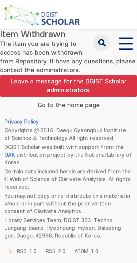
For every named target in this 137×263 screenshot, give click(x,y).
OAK (9, 155)
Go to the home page (69, 105)
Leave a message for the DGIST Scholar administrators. (68, 86)
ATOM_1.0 (86, 251)
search (102, 43)
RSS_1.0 (27, 251)
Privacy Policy (21, 122)
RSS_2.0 (55, 251)
